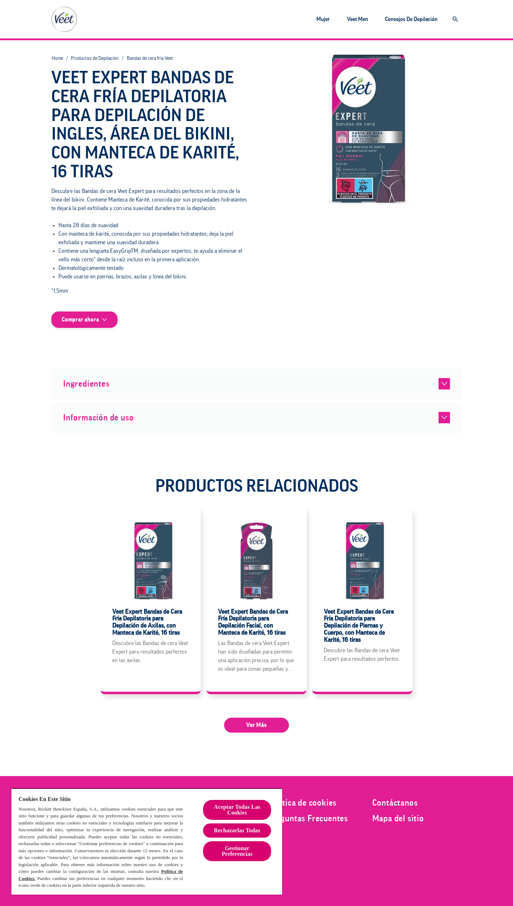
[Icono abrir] (455, 19)
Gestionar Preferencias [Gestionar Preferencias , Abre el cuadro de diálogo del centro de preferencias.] (237, 851)
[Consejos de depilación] (411, 19)
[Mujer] (323, 19)
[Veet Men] (357, 19)
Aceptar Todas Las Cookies (237, 810)
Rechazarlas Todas (237, 830)
